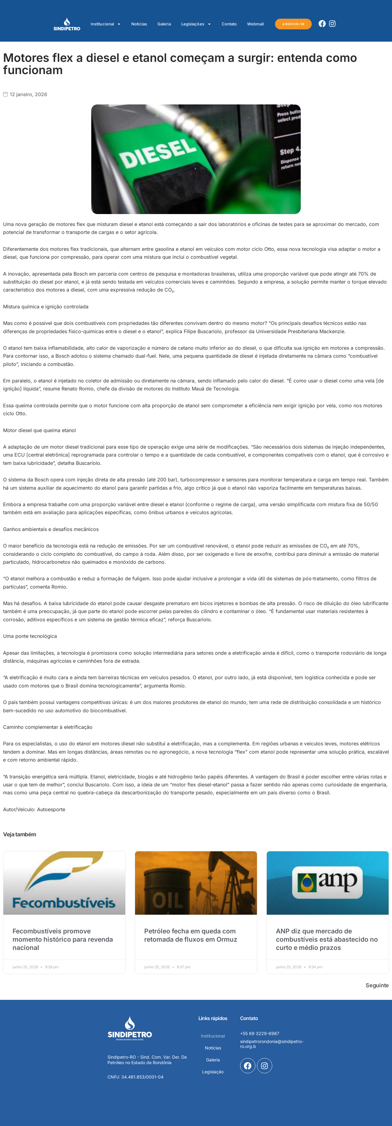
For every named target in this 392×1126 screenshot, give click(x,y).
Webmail (255, 23)
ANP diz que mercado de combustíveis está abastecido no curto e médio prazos (327, 939)
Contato (229, 23)
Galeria (164, 23)
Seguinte (377, 985)
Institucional (106, 24)
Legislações (196, 24)
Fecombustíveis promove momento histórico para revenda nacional (63, 939)
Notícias (139, 23)
